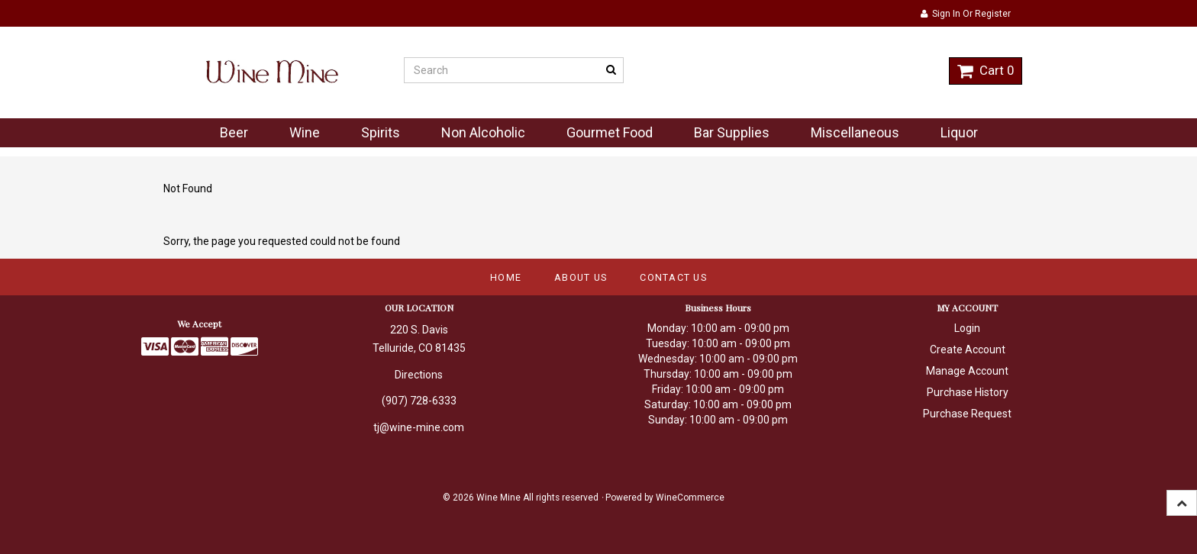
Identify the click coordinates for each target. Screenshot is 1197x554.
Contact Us (673, 277)
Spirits (380, 132)
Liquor (959, 132)
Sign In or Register (966, 13)
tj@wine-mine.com (418, 427)
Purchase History (967, 392)
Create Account (967, 349)
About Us (580, 277)
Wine (304, 132)
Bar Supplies (732, 132)
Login (967, 328)
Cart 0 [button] (985, 70)
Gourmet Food (609, 132)
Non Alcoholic (483, 132)
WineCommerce (690, 497)
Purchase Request (967, 413)
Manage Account (967, 371)
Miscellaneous (855, 132)
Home (505, 277)
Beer (234, 132)
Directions (419, 375)
